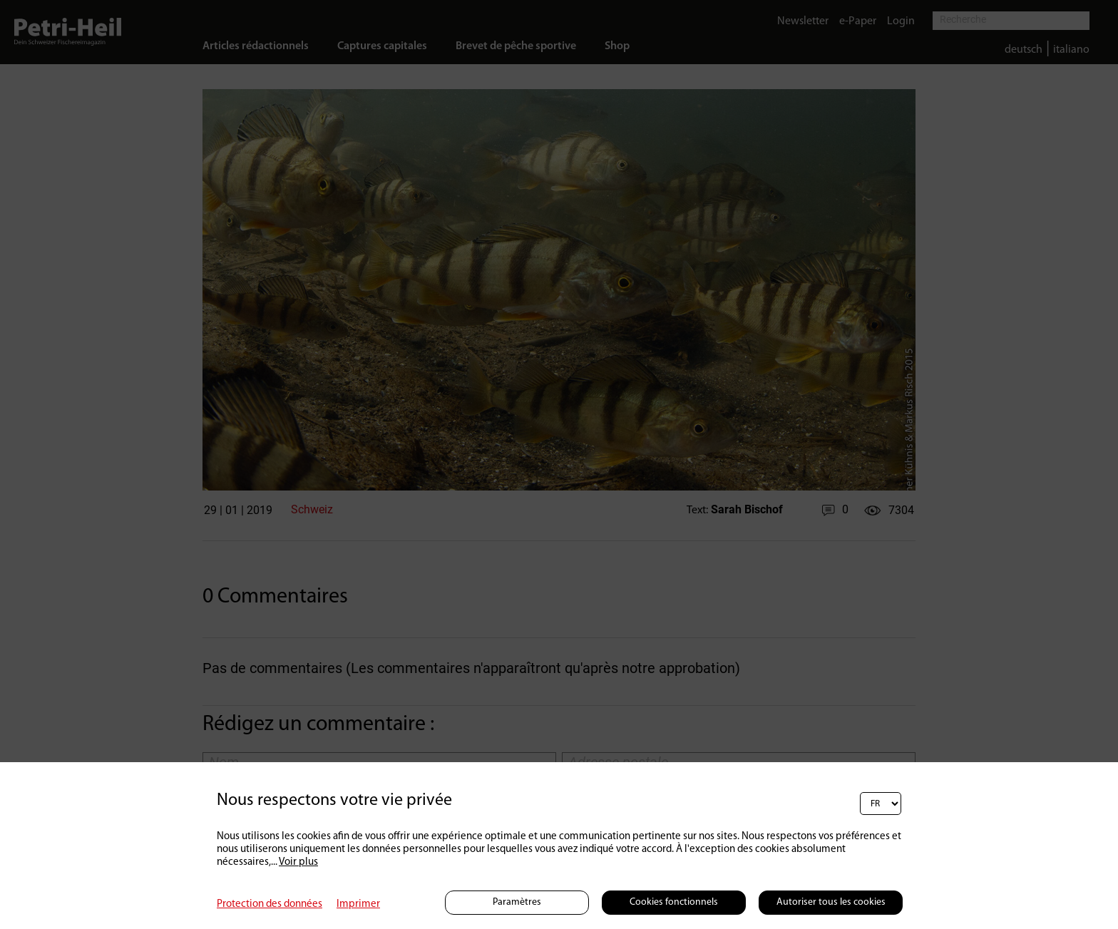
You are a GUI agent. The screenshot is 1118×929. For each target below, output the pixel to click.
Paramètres (517, 902)
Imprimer (358, 904)
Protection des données (269, 904)
